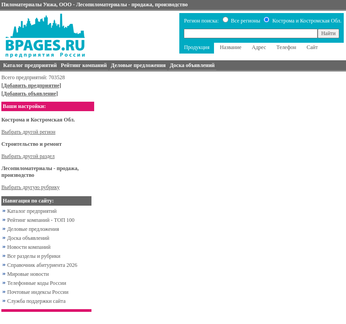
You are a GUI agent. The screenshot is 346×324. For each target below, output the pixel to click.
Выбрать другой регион (28, 132)
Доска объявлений (28, 238)
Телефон (286, 47)
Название (230, 47)
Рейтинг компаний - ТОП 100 (40, 220)
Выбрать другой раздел (28, 156)
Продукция (196, 47)
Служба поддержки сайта (36, 301)
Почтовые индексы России (37, 292)
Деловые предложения (33, 229)
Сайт (312, 47)
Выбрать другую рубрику (30, 187)
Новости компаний (28, 247)
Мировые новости (28, 274)
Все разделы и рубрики (33, 256)
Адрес (259, 47)
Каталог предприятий (32, 211)
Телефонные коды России (36, 283)
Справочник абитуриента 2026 (42, 265)
